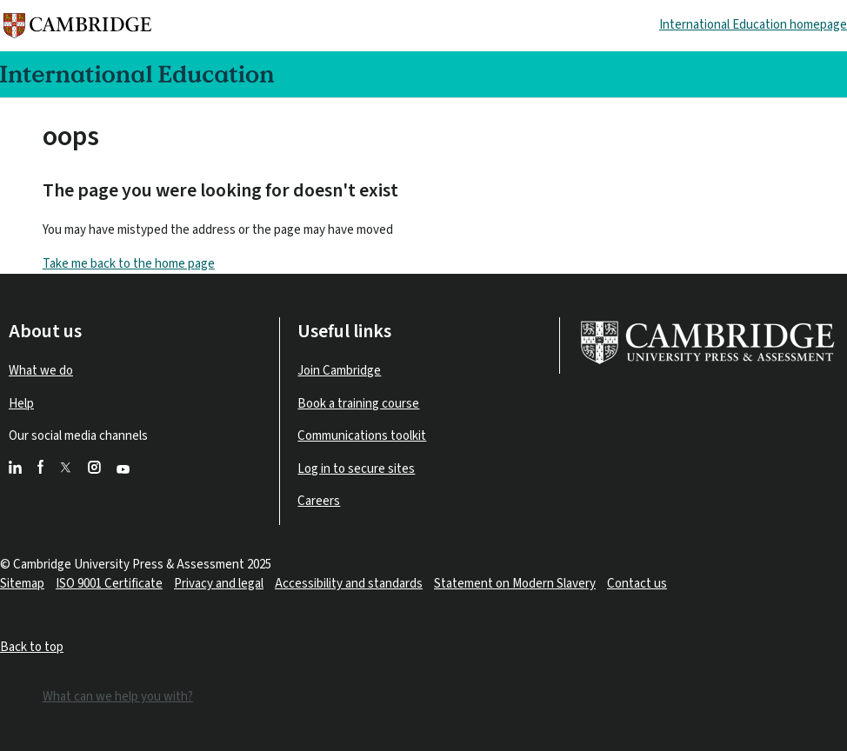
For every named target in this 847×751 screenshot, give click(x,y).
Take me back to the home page (129, 264)
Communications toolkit (361, 436)
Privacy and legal (218, 584)
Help (21, 404)
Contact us (637, 584)
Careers (318, 501)
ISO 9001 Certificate (109, 584)
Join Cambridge (339, 371)
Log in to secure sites (356, 469)
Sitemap (22, 584)
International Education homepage (753, 25)
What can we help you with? (118, 697)
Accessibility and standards (349, 584)
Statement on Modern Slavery (515, 584)
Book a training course (358, 404)
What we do (41, 371)
